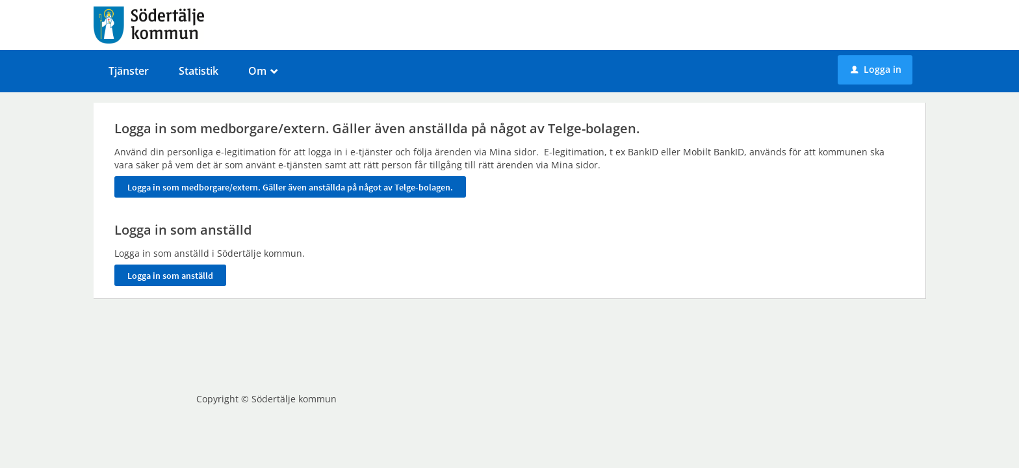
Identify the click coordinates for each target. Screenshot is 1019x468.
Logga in (876, 69)
